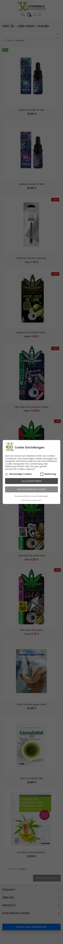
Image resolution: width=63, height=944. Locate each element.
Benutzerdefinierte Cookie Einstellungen (31, 496)
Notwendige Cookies (18, 474)
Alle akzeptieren (31, 481)
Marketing (48, 474)
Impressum (37, 500)
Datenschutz (26, 500)
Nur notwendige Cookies (31, 489)
